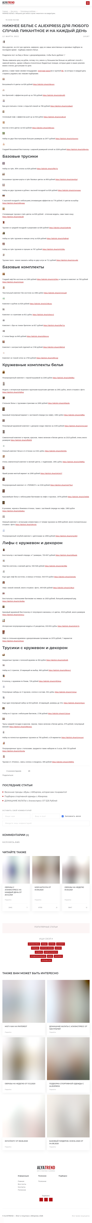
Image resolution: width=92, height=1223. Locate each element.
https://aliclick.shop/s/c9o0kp (13, 601)
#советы (39, 952)
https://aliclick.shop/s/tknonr (44, 84)
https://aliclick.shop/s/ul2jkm (48, 279)
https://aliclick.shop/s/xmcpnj (72, 738)
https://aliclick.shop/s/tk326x (56, 451)
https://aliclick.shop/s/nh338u (53, 249)
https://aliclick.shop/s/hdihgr (13, 392)
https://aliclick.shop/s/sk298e (56, 566)
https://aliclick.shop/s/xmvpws (69, 190)
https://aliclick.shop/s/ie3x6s (65, 577)
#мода (44, 944)
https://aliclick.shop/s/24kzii (63, 588)
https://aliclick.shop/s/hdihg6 (58, 238)
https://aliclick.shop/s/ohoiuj (13, 641)
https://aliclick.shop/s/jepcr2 (43, 315)
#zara (50, 956)
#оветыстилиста (51, 952)
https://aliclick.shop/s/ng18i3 (66, 536)
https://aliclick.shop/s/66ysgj (47, 358)
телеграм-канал (44, 71)
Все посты (14, 11)
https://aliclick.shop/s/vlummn (66, 139)
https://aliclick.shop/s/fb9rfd (21, 440)
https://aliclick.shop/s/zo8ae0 (61, 106)
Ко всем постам (12, 20)
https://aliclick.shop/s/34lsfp (78, 497)
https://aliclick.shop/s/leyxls (26, 525)
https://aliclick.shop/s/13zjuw (59, 713)
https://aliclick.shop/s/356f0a (74, 462)
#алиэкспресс (34, 944)
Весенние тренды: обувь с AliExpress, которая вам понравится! (36, 792)
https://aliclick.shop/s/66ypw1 (20, 727)
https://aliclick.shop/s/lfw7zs (54, 325)
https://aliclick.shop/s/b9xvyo (38, 336)
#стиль (52, 944)
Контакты (21, 1187)
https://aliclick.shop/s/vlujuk (12, 282)
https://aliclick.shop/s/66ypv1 (60, 670)
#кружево (58, 956)
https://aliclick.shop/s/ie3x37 (51, 473)
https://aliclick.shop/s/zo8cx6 (55, 117)
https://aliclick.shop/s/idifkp (74, 415)
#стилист (60, 944)
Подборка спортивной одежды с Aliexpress (26, 796)
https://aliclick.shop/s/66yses (43, 128)
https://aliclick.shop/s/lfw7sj (47, 169)
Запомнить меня (71, 816)
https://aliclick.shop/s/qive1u (13, 615)
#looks (58, 948)
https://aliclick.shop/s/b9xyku (77, 149)
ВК (62, 71)
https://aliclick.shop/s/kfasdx (66, 555)
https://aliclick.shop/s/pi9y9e (60, 228)
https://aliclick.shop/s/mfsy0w (13, 751)
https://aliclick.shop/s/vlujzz (74, 703)
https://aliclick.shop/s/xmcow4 (76, 426)
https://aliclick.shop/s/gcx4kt (67, 260)
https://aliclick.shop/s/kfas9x (59, 403)
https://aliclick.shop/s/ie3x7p (68, 626)
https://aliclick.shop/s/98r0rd (54, 347)
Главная (5, 11)
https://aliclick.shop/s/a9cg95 (54, 95)
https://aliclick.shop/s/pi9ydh (57, 660)
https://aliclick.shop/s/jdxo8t (13, 217)
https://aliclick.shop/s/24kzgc (41, 304)
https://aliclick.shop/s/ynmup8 (55, 293)
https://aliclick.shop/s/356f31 (63, 762)
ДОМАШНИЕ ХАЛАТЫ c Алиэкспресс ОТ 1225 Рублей (31, 801)
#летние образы (47, 948)
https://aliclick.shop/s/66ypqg (13, 203)
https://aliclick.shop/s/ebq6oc (13, 511)
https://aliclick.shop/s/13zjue (66, 692)
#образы (35, 948)
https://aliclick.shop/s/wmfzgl (66, 179)
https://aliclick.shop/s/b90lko (63, 378)
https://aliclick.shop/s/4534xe (50, 681)
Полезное (22, 1190)
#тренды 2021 (46, 960)
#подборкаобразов (38, 956)
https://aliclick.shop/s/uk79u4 (61, 485)
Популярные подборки (27, 11)
